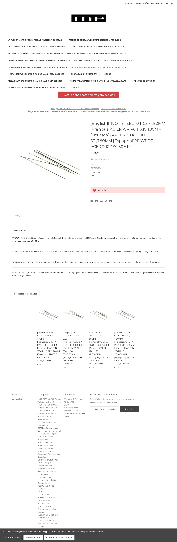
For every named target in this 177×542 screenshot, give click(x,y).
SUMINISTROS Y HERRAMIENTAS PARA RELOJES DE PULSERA (37, 87)
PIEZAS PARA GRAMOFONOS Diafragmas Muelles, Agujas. (99, 81)
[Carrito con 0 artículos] (168, 3)
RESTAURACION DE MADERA (85, 74)
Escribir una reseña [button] (100, 159)
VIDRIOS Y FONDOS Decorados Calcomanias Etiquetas (103, 60)
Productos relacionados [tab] (25, 294)
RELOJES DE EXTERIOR (146, 81)
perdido (77, 87)
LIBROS (109, 74)
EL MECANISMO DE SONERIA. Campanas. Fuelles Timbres (37, 46)
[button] (88, 95)
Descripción (20, 230)
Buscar (128, 3)
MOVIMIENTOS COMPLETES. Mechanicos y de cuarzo (99, 46)
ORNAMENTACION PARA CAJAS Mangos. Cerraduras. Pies (37, 67)
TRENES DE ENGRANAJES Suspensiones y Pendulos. (96, 40)
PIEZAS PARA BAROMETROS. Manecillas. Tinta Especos (36, 81)
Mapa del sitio (18, 399)
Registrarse (157, 3)
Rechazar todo (33, 537)
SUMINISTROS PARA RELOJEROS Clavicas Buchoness (98, 67)
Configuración (12, 537)
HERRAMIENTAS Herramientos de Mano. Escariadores (37, 74)
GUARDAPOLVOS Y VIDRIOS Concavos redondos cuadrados (39, 60)
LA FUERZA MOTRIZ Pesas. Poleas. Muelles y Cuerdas (36, 40)
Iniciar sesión (142, 3)
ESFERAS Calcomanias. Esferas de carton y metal (35, 53)
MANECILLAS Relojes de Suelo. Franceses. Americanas (96, 53)
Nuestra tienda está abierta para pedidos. (88, 95)
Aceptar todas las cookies (59, 537)
